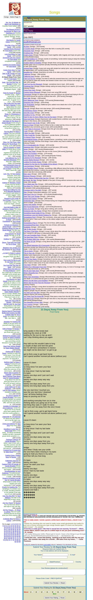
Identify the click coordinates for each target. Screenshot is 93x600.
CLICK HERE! (45, 528)
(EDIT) (27, 17)
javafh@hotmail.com (30, 42)
